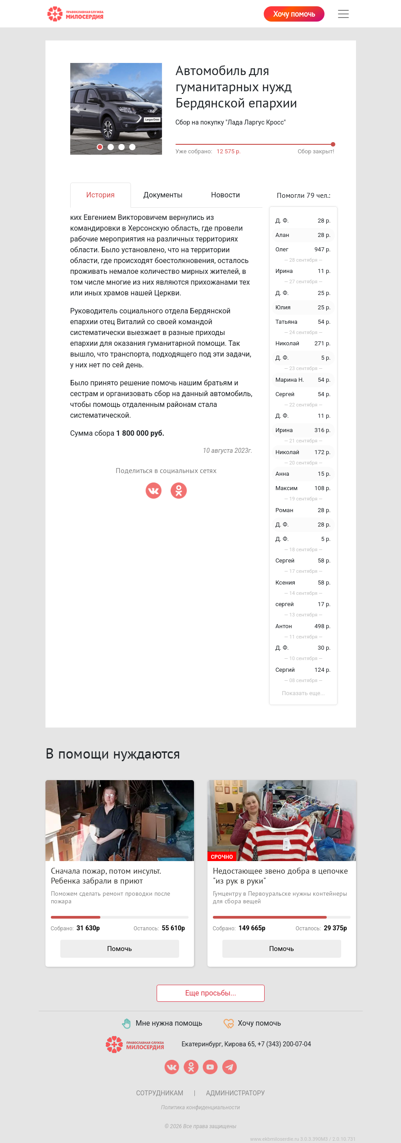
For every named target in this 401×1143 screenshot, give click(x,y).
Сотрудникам (159, 1093)
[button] (77, 109)
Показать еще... (303, 693)
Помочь (119, 949)
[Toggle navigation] (343, 13)
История (100, 195)
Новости (225, 195)
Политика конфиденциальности (200, 1107)
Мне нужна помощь (161, 1024)
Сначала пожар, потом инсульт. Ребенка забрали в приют (106, 876)
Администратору (235, 1093)
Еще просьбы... (210, 993)
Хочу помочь (294, 14)
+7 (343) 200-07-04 (284, 1044)
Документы (163, 195)
